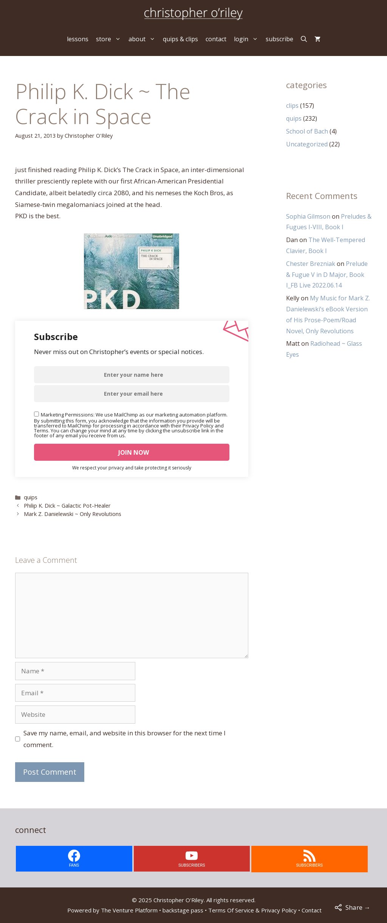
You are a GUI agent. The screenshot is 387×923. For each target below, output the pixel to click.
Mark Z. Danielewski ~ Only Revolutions (72, 513)
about (143, 39)
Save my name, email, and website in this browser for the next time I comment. (124, 739)
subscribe (279, 39)
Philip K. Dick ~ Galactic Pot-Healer (67, 505)
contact (216, 39)
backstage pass (183, 910)
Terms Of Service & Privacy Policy (252, 910)
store (110, 39)
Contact (312, 910)
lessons (77, 39)
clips (292, 105)
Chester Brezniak (310, 263)
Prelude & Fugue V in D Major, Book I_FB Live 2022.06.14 (327, 274)
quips (30, 497)
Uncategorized (307, 144)
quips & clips (180, 39)
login (248, 39)
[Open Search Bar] (304, 39)
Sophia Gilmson (308, 216)
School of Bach (307, 131)
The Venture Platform (129, 910)
